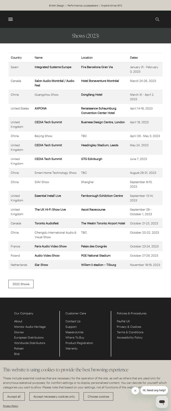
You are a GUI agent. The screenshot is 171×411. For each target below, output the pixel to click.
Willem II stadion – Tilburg (98, 264)
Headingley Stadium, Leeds (99, 145)
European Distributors (28, 337)
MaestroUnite (74, 332)
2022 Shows (21, 284)
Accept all (14, 396)
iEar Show (41, 264)
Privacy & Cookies (129, 326)
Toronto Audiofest (47, 223)
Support (71, 326)
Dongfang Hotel (91, 94)
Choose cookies (98, 396)
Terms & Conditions (130, 332)
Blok (17, 354)
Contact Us (72, 321)
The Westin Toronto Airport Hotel (103, 223)
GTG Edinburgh (91, 159)
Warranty (71, 348)
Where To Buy (74, 337)
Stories (19, 332)
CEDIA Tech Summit (48, 122)
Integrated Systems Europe (53, 67)
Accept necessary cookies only (54, 396)
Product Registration (79, 343)
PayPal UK (123, 321)
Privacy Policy (10, 405)
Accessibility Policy (130, 337)
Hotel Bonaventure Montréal (100, 80)
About (18, 321)
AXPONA (40, 108)
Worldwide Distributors (29, 343)
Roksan (19, 348)
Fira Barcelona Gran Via (97, 67)
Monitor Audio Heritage (30, 326)
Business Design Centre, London (103, 122)
